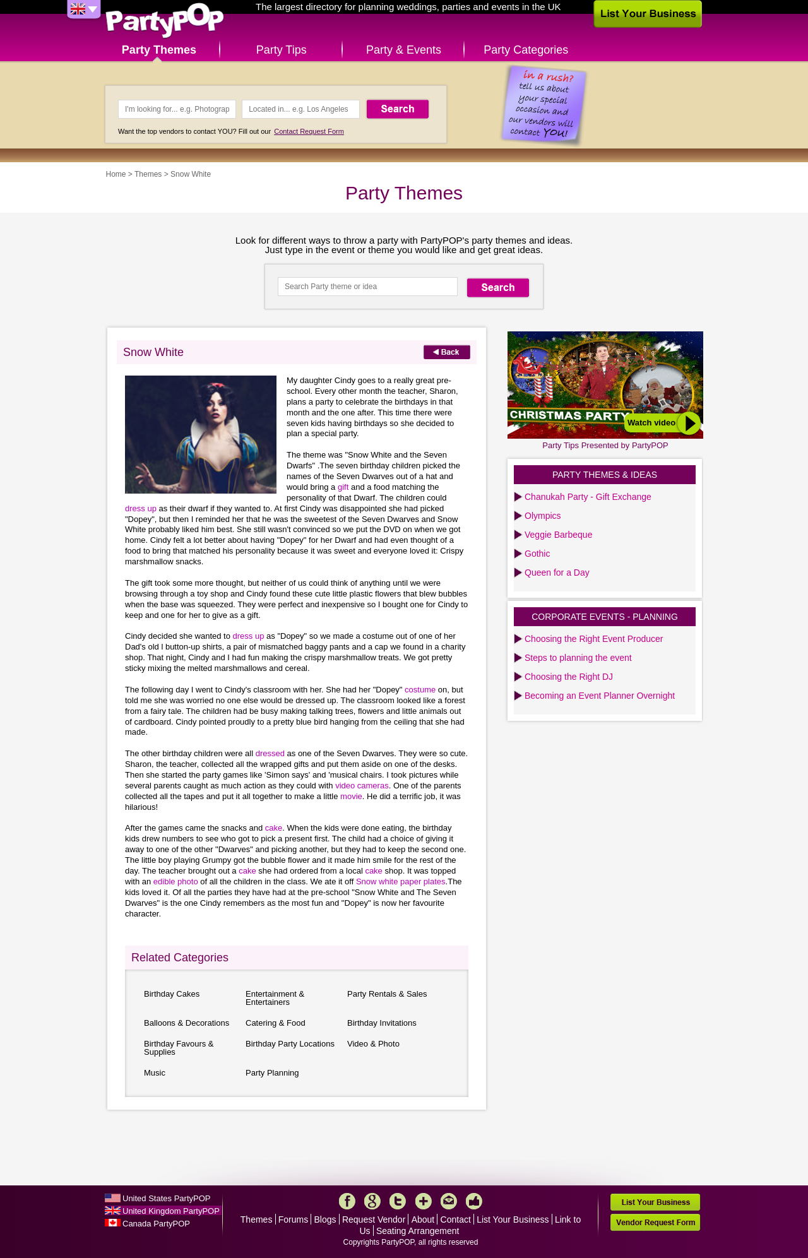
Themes (148, 174)
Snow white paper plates (401, 881)
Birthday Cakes (171, 994)
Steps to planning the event (578, 658)
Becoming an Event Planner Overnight (600, 696)
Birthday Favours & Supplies (179, 1048)
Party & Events (403, 50)
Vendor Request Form (655, 1222)
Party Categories (526, 50)
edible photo (176, 881)
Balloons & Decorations (186, 1023)
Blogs (325, 1219)
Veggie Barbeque (558, 535)
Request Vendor (373, 1219)
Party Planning (272, 1072)
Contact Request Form (309, 131)
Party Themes (159, 50)
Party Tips (281, 50)
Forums (293, 1219)
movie (351, 796)
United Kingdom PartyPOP (171, 1211)
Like (474, 1201)
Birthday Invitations (382, 1023)
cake (273, 828)
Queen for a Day (557, 572)
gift (344, 487)
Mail (449, 1201)
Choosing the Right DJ (569, 677)
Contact (456, 1219)
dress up (141, 508)
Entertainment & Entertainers (275, 998)
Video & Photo (373, 1043)
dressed (271, 753)
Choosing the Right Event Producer (594, 639)
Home (116, 174)
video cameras (362, 785)
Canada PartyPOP (156, 1223)
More (423, 1201)
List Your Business (513, 1219)
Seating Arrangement (418, 1231)
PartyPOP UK (165, 21)
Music (154, 1072)
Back (447, 352)
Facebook (347, 1201)
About (423, 1219)
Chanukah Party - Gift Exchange (588, 497)
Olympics (543, 516)
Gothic (537, 554)
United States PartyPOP (166, 1198)
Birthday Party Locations (290, 1043)
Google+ (372, 1201)
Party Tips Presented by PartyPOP (605, 445)
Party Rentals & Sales (387, 994)
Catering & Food (276, 1023)
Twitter (397, 1201)
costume (421, 689)
